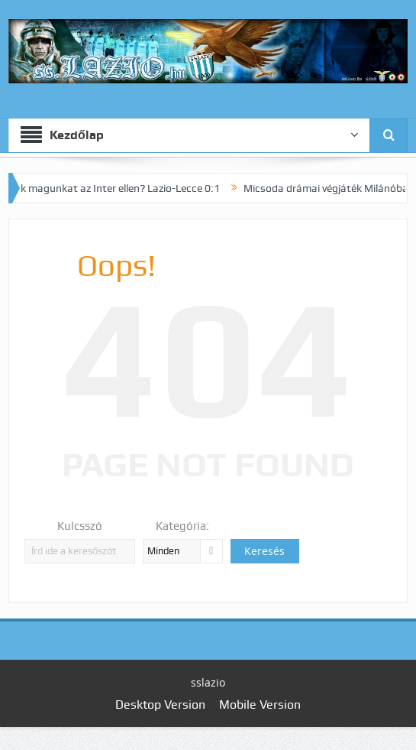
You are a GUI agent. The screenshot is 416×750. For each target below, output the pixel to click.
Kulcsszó (79, 526)
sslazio (208, 682)
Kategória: (182, 526)
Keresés (264, 551)
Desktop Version (160, 704)
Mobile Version (260, 704)
